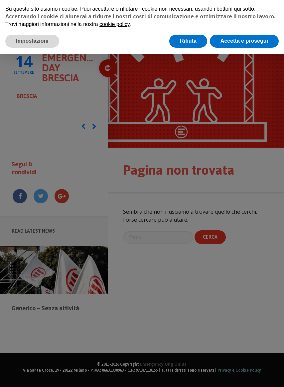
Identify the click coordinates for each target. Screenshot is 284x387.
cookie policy (114, 24)
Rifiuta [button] (188, 41)
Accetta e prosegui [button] (244, 41)
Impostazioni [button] (32, 41)
